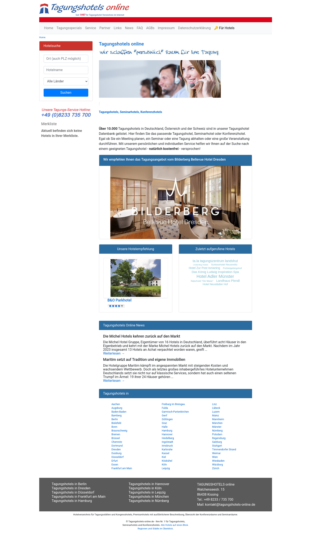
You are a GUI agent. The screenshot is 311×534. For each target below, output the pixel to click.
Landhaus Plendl (228, 280)
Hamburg (167, 430)
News (129, 28)
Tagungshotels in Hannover (149, 484)
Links (118, 28)
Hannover (167, 434)
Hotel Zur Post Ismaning (204, 268)
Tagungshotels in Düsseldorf (73, 492)
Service (90, 28)
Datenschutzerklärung (194, 28)
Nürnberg (217, 430)
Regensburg (219, 438)
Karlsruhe (167, 449)
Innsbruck (167, 445)
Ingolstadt (167, 441)
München (217, 423)
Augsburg (117, 408)
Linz (214, 404)
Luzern (216, 411)
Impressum (166, 28)
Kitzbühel (167, 460)
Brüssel (116, 438)
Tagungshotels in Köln (145, 488)
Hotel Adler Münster (215, 276)
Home (48, 28)
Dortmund (117, 445)
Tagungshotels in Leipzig (147, 492)
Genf (164, 415)
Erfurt (115, 460)
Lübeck (216, 408)
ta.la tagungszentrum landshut (215, 261)
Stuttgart (217, 445)
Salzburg (217, 441)
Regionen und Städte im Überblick (155, 528)
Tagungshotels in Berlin (69, 484)
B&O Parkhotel (119, 300)
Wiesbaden (218, 460)
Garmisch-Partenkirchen (175, 411)
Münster (216, 426)
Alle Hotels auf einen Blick (174, 525)
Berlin (115, 419)
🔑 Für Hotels (224, 28)
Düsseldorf (118, 457)
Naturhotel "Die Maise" (202, 281)
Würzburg (217, 464)
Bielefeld (116, 423)
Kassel (165, 453)
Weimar (216, 453)
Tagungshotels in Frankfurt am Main (79, 497)
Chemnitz (117, 441)
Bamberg (117, 415)
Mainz (215, 415)
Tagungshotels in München (149, 497)
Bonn (114, 426)
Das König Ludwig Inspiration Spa (215, 272)
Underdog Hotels (200, 265)
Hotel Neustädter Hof (215, 284)
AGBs (150, 28)
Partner (105, 28)
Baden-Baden (119, 411)
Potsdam (217, 434)
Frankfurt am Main (122, 468)
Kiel (164, 457)
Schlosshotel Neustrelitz (224, 264)
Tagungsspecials (69, 28)
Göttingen (167, 419)
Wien (215, 457)
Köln (164, 464)
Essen (115, 464)
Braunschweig (119, 430)
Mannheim (218, 419)
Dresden (116, 449)
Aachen (116, 404)
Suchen (66, 93)
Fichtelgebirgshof (232, 268)
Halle (165, 426)
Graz (164, 423)
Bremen (116, 434)
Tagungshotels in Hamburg (72, 501)
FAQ (140, 28)
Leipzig (166, 468)
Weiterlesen (114, 353)
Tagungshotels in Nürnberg (149, 501)
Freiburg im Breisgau (173, 404)
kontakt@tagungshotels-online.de (230, 505)
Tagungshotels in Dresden (71, 488)
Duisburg (117, 453)
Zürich (215, 468)
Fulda (165, 408)
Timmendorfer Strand (224, 449)
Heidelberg (168, 438)
